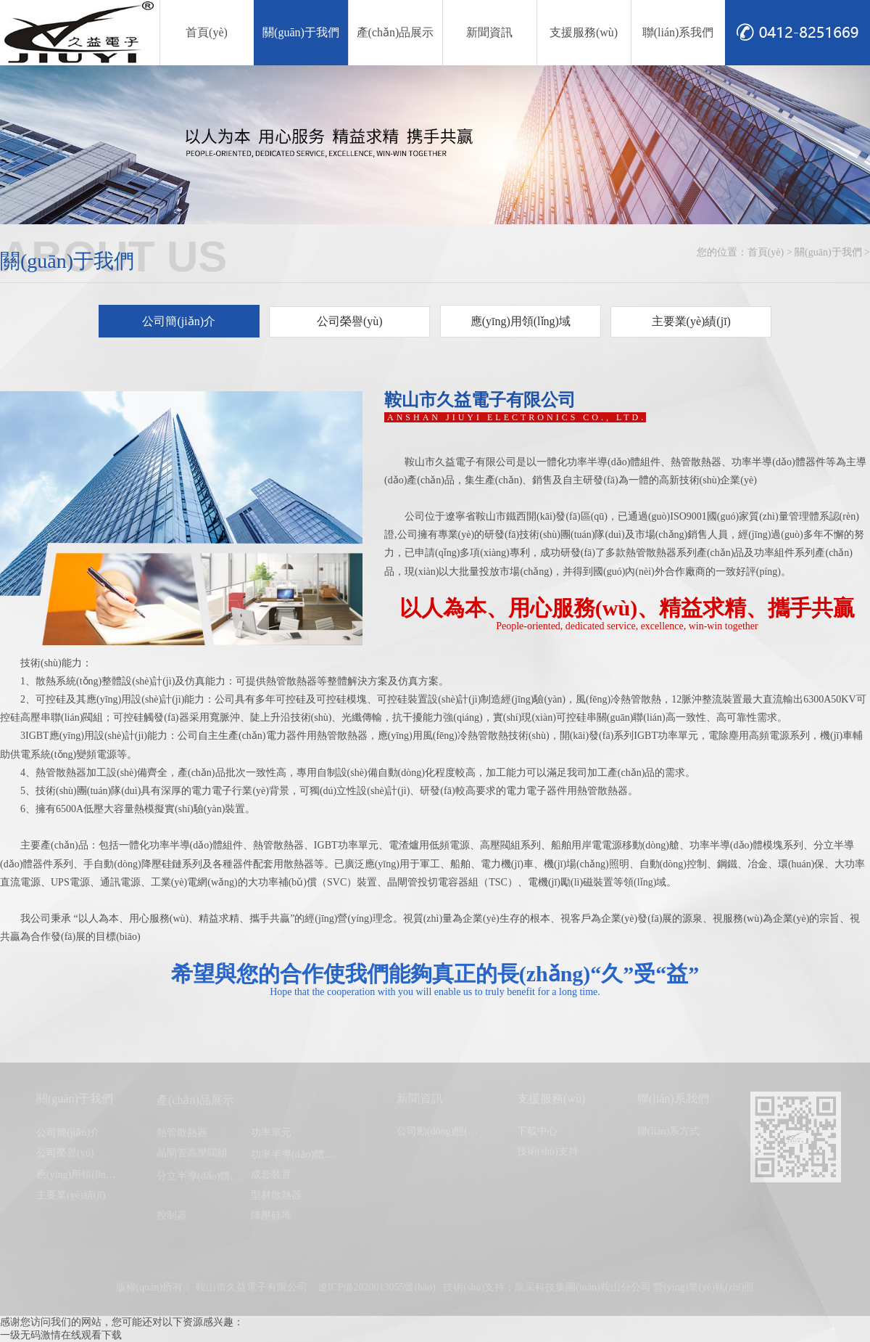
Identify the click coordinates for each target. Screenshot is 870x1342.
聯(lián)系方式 (668, 1131)
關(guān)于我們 (300, 32)
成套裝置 (271, 1174)
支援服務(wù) (584, 32)
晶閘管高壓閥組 (192, 1152)
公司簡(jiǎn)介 (178, 321)
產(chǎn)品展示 (395, 32)
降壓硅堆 (271, 1215)
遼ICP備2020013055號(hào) (377, 1287)
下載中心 (537, 1131)
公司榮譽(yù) (350, 321)
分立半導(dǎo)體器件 (203, 1176)
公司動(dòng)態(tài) (439, 1131)
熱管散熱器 (182, 1132)
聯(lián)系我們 (678, 32)
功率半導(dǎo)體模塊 (297, 1154)
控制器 (172, 1215)
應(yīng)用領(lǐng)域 (521, 321)
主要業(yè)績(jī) (691, 321)
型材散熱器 (276, 1195)
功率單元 (271, 1132)
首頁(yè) (207, 32)
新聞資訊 (489, 32)
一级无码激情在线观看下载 (61, 1335)
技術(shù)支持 (548, 1151)
